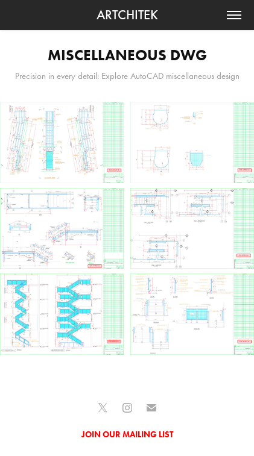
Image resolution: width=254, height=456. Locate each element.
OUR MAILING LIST (138, 434)
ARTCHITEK (127, 15)
